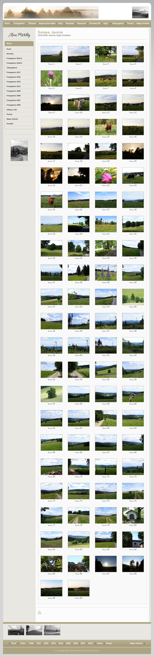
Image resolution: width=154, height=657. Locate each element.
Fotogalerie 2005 (14, 105)
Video (99, 643)
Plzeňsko (70, 23)
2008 (75, 643)
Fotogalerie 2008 (14, 96)
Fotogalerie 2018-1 (14, 58)
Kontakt (10, 124)
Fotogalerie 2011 (14, 86)
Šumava (32, 23)
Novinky (10, 54)
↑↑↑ (6, 643)
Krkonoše (81, 23)
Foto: (23, 643)
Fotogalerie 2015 (14, 82)
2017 (39, 643)
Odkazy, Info (12, 110)
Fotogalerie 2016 (14, 77)
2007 (83, 643)
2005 (90, 643)
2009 (68, 643)
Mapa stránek (143, 23)
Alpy (105, 23)
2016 (46, 643)
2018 (31, 643)
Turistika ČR (94, 23)
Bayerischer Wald (47, 23)
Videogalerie (118, 23)
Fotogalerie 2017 (14, 72)
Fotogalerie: (19, 23)
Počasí (130, 23)
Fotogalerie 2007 (14, 100)
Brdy (60, 23)
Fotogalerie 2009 (14, 91)
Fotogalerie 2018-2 (14, 63)
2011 (61, 643)
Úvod (7, 23)
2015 (53, 643)
